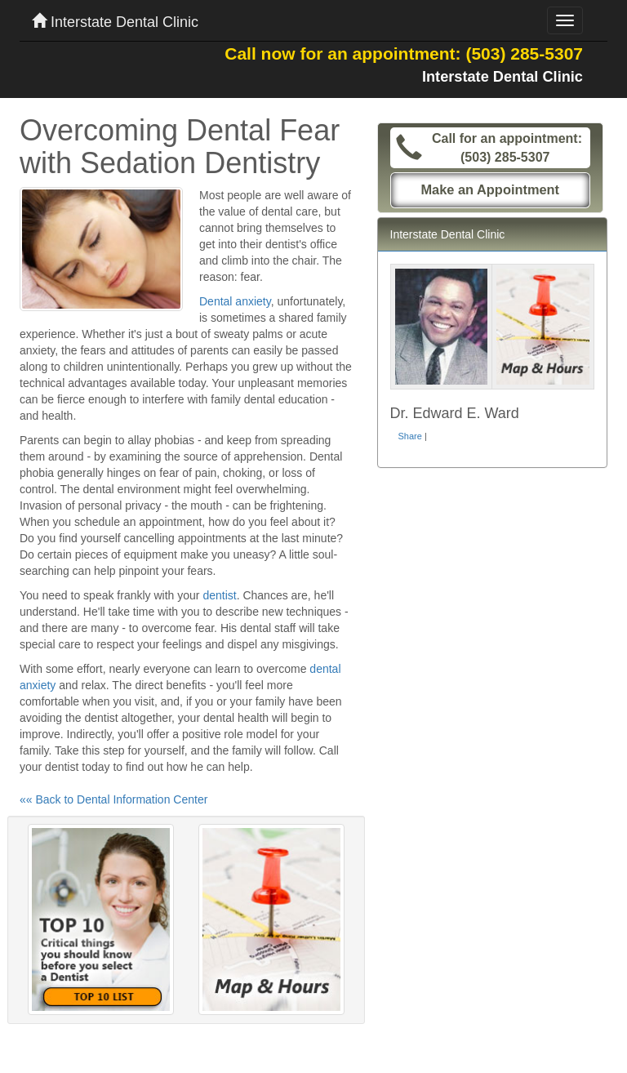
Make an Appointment (489, 189)
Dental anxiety (235, 301)
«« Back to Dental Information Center (113, 799)
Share (410, 436)
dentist (219, 595)
